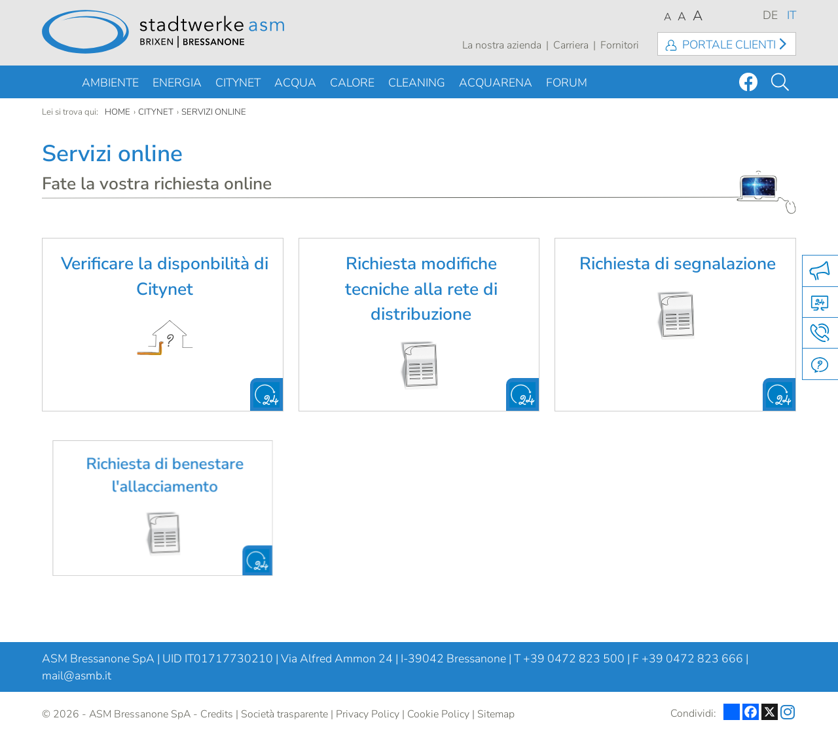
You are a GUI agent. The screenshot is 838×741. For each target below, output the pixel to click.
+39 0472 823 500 (574, 658)
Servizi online (213, 112)
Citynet (238, 82)
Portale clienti (729, 44)
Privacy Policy (367, 714)
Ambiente (110, 82)
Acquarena (495, 82)
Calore (352, 82)
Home (117, 112)
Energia (177, 82)
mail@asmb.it (76, 675)
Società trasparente (284, 714)
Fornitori (619, 45)
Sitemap (496, 714)
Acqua (295, 82)
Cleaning (416, 82)
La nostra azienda (501, 45)
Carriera (571, 45)
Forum (566, 82)
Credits (216, 714)
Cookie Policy (438, 714)
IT (791, 15)
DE (770, 15)
